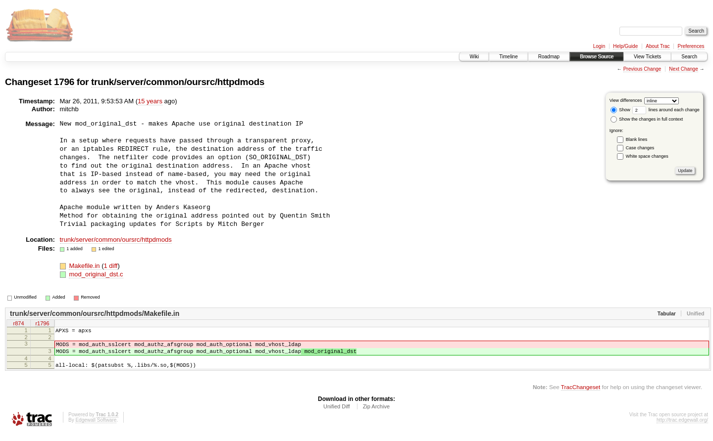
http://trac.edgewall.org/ (682, 427)
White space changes (647, 156)
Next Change (683, 69)
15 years (150, 101)
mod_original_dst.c (96, 274)
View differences (626, 100)
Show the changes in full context (647, 119)
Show (620, 109)
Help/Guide (625, 46)
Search (689, 56)
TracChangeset (580, 394)
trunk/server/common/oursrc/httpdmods (177, 82)
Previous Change (642, 69)
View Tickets (647, 56)
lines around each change (666, 109)
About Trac (657, 46)
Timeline (508, 56)
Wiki (474, 56)
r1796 (42, 324)
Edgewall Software (95, 427)
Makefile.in (85, 265)
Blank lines (637, 139)
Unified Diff (336, 414)
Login (599, 46)
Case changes (640, 147)
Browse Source (596, 56)
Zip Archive (376, 414)
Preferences (691, 46)
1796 (64, 82)
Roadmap (549, 56)
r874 (18, 324)
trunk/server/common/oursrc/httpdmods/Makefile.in (94, 313)
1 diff (110, 265)
